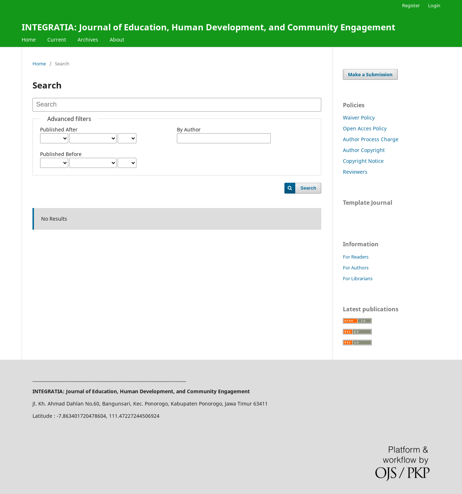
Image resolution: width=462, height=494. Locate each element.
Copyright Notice (363, 160)
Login (434, 5)
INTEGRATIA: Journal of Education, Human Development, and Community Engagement (208, 27)
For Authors (356, 267)
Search (308, 188)
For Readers (356, 257)
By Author (189, 129)
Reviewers (355, 171)
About (117, 39)
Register (411, 5)
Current (56, 39)
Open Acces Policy (365, 128)
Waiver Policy (359, 117)
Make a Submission (370, 74)
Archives (88, 39)
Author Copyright (364, 150)
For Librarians (357, 278)
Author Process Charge (370, 139)
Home (29, 39)
